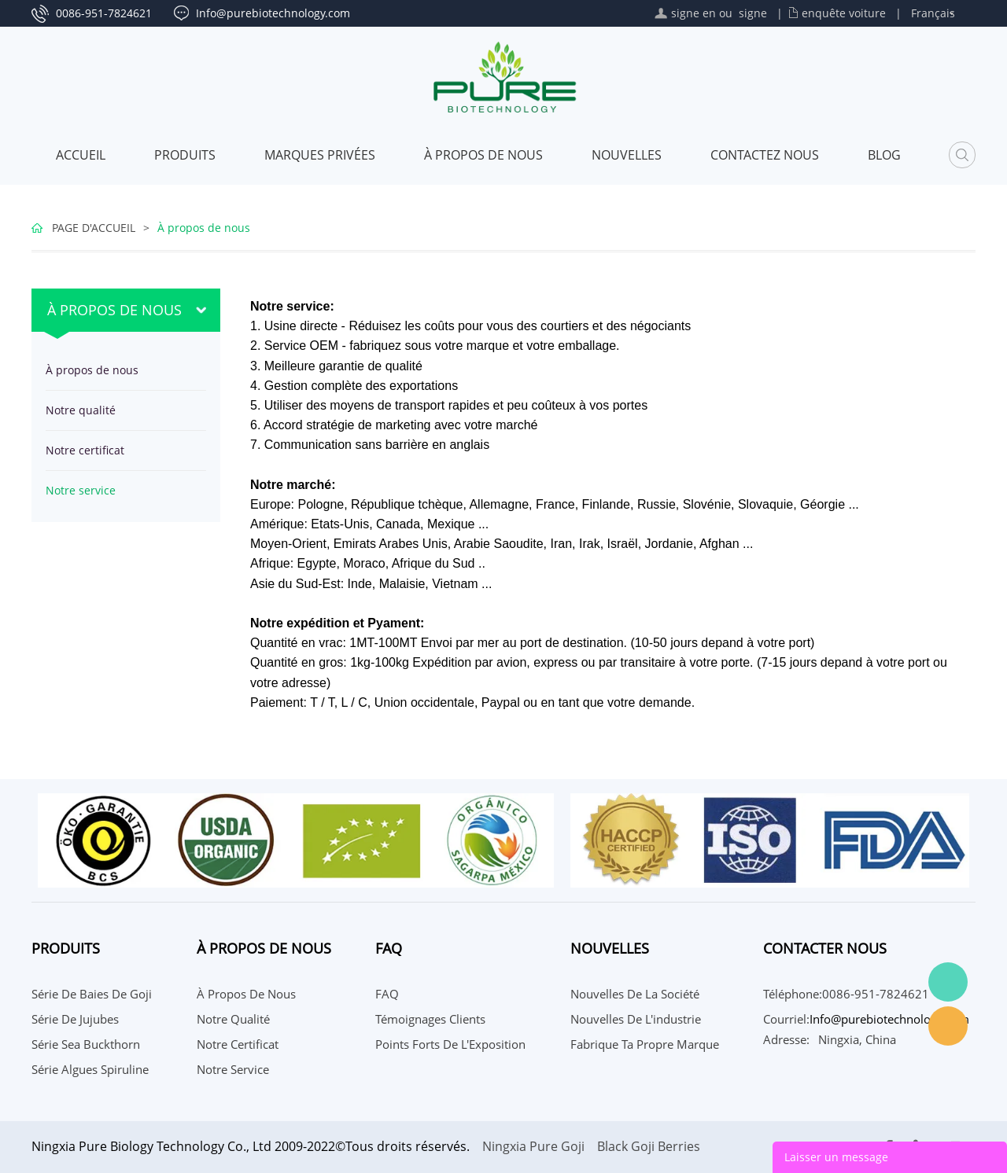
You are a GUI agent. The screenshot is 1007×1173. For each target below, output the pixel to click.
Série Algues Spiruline (90, 1069)
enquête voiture (844, 13)
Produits (185, 155)
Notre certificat (85, 450)
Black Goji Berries (648, 1146)
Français (933, 13)
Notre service (81, 490)
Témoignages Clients (430, 1019)
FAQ (387, 994)
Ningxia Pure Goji (533, 1146)
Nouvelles (627, 155)
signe (753, 13)
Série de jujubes (75, 1019)
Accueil (80, 155)
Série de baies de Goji (91, 994)
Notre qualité (81, 410)
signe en (693, 13)
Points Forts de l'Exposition (450, 1044)
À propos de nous (483, 155)
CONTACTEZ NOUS (764, 155)
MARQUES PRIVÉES (319, 155)
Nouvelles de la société (634, 994)
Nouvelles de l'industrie (635, 1019)
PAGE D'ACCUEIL (93, 227)
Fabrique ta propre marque (644, 1044)
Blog (884, 155)
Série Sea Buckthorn (85, 1044)
